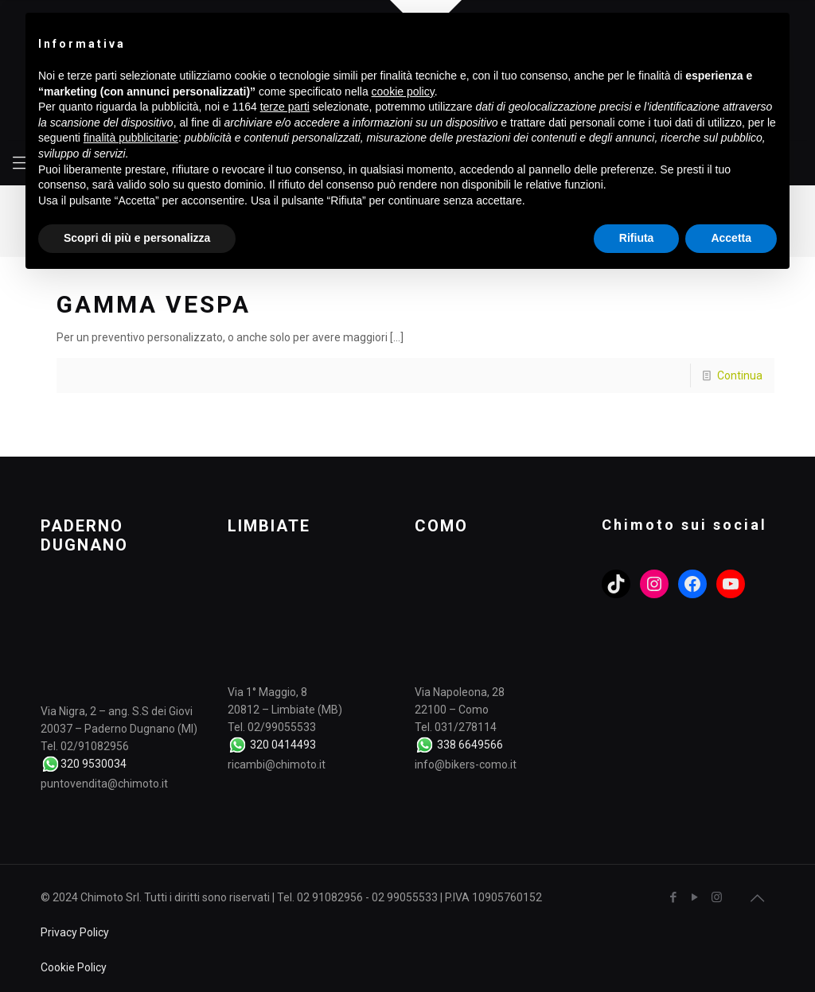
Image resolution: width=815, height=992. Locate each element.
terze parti (285, 106)
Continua (739, 375)
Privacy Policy (75, 932)
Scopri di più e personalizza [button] (137, 237)
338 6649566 (470, 744)
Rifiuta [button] (636, 237)
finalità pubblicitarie (131, 137)
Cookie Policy (74, 967)
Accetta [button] (731, 237)
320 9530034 (93, 763)
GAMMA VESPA (154, 304)
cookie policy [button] (403, 91)
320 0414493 (283, 744)
